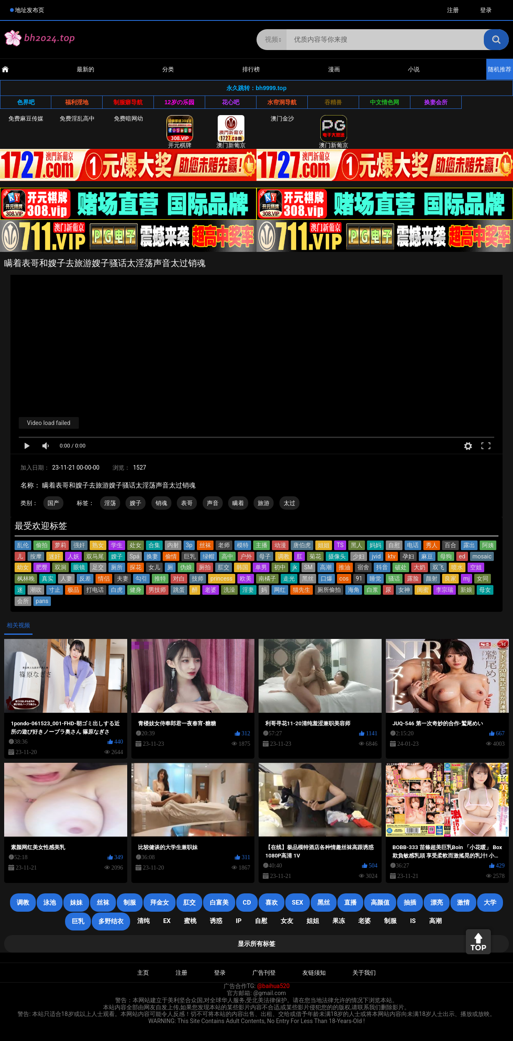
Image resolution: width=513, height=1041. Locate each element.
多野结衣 (110, 921)
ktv (391, 556)
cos (344, 578)
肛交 (223, 567)
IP (238, 921)
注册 (453, 10)
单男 (261, 567)
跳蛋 (179, 589)
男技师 (157, 589)
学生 (117, 545)
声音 (213, 503)
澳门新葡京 (231, 131)
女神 (404, 589)
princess (222, 578)
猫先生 (301, 589)
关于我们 (364, 972)
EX (167, 921)
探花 (135, 567)
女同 (482, 578)
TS (340, 545)
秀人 (432, 545)
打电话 (95, 589)
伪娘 (186, 567)
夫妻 (122, 578)
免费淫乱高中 (77, 118)
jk (295, 567)
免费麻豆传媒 (25, 118)
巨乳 (190, 556)
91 (359, 578)
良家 (450, 578)
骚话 (394, 578)
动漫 (280, 545)
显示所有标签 (256, 944)
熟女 (98, 545)
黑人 (356, 545)
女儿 (154, 567)
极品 (73, 589)
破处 (401, 567)
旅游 (263, 503)
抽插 (410, 902)
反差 (85, 578)
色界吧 (26, 102)
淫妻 (248, 589)
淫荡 (110, 503)
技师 (198, 578)
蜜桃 (190, 921)
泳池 (49, 902)
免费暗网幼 (128, 118)
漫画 (334, 69)
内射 (173, 545)
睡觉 (375, 578)
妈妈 (375, 545)
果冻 (338, 921)
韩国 (242, 567)
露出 (469, 545)
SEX (297, 902)
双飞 (438, 567)
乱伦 (23, 545)
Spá (135, 556)
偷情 (171, 556)
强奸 (79, 545)
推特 (160, 578)
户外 (246, 556)
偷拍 (42, 545)
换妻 (152, 556)
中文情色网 (384, 102)
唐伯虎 (302, 545)
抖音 (382, 567)
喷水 (457, 567)
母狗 (446, 556)
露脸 (413, 578)
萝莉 (60, 545)
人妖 (73, 556)
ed (462, 556)
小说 (414, 69)
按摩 (36, 556)
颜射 (432, 578)
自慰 (394, 545)
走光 (289, 578)
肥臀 (42, 567)
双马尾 (95, 556)
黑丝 (308, 578)
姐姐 (323, 545)
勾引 (141, 578)
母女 (485, 589)
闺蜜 (423, 589)
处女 (135, 545)
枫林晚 (26, 578)
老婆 (210, 589)
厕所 (117, 567)
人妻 (66, 578)
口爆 (326, 578)
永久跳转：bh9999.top (256, 88)
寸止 (54, 589)
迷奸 (54, 556)
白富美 (219, 902)
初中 (280, 567)
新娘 (466, 589)
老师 (224, 545)
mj (466, 578)
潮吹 (36, 589)
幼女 (23, 567)
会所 (23, 601)
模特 (243, 545)
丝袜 (205, 545)
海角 (354, 589)
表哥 (187, 503)
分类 (168, 69)
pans (42, 601)
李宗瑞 (444, 589)
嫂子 (135, 503)
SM (308, 567)
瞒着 (238, 503)
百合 (450, 545)
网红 (280, 589)
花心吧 (230, 102)
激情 (463, 902)
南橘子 (267, 578)
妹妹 (76, 902)
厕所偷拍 (329, 589)
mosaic (482, 556)
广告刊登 (264, 972)
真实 (47, 578)
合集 (154, 545)
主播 (261, 545)
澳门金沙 (282, 118)
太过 (289, 503)
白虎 (117, 589)
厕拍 (205, 567)
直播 (350, 902)
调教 (283, 556)
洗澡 (229, 589)
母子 (265, 556)
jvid (376, 556)
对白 (179, 578)
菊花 (315, 556)
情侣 (104, 578)
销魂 (161, 503)
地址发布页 (29, 10)
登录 (486, 10)
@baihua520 (273, 986)
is (413, 921)
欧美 (245, 578)
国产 (53, 503)
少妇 (359, 556)
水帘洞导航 (282, 102)
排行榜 (251, 69)
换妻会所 (436, 102)
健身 (135, 589)
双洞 (60, 567)
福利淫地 (76, 102)
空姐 (476, 567)
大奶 (419, 567)
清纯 (143, 921)
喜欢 (271, 902)
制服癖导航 (128, 102)
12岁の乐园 (179, 102)
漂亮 (436, 902)
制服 (129, 902)
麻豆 (427, 556)
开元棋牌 (179, 131)
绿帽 (208, 556)
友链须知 (314, 972)
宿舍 (363, 567)
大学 (490, 902)
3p (189, 545)
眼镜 (79, 567)
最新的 (85, 69)
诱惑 (216, 921)
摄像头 (337, 556)
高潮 (326, 567)
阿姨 (488, 545)
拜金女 (159, 902)
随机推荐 (499, 69)
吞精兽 (333, 102)
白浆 (372, 589)
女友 (287, 921)
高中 (227, 556)
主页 (143, 972)
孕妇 (408, 556)
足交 (98, 567)
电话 (413, 545)
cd (247, 902)
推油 (344, 567)
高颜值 (380, 902)
